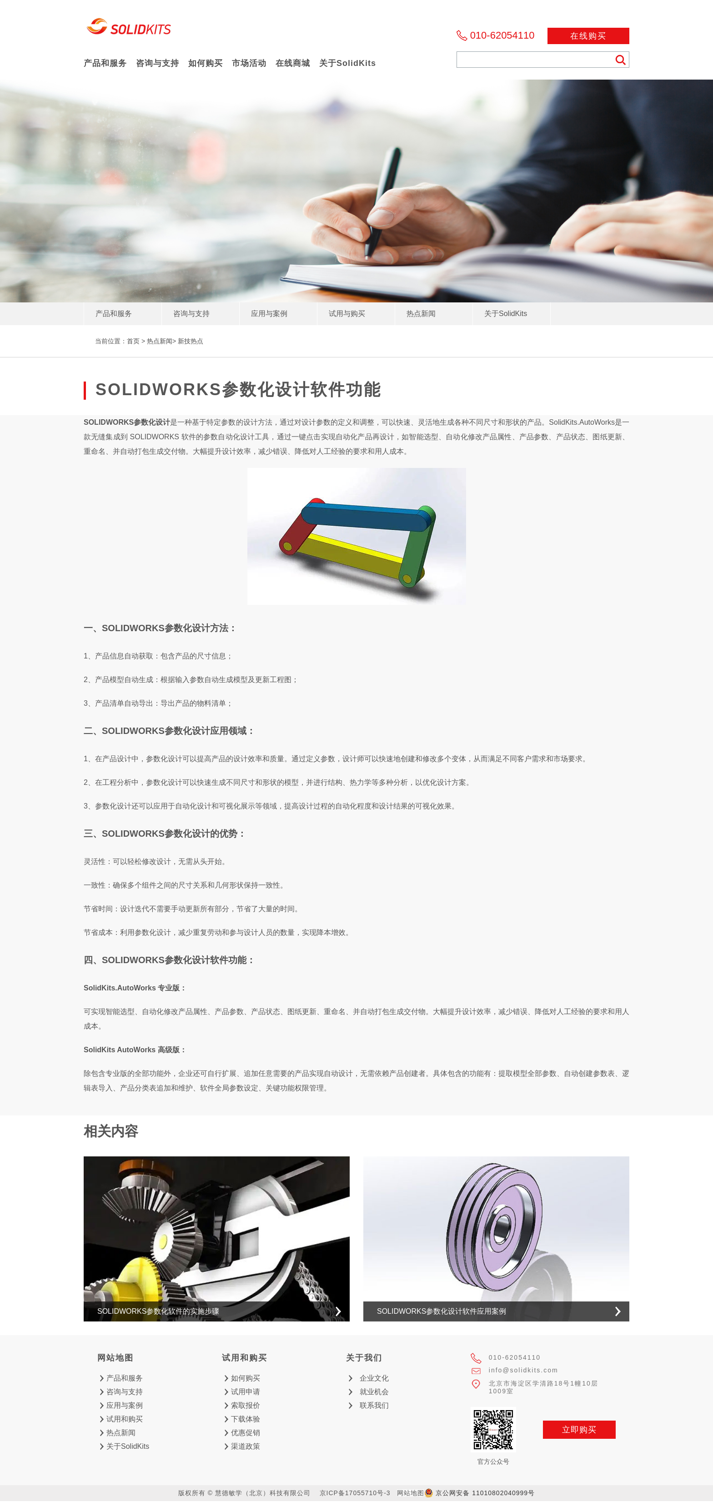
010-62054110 (502, 35)
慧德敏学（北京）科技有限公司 (129, 29)
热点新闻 (159, 341)
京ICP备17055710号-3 (355, 1493)
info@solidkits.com (523, 1370)
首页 (133, 341)
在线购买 (588, 35)
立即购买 (579, 1429)
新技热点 (190, 341)
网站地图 (410, 1493)
